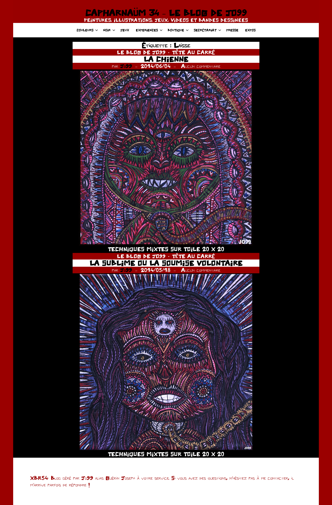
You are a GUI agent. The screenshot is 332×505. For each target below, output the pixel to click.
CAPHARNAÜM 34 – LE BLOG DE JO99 (166, 12)
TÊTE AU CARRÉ (193, 52)
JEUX (124, 30)
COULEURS (87, 30)
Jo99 (126, 66)
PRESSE (232, 30)
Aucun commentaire (200, 66)
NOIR (109, 30)
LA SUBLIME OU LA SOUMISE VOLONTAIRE (166, 263)
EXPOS (250, 30)
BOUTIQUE (178, 30)
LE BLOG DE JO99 (141, 52)
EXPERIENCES (149, 30)
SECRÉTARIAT (207, 30)
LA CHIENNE (166, 59)
